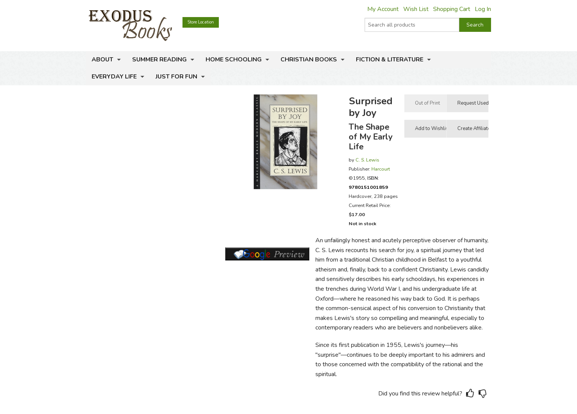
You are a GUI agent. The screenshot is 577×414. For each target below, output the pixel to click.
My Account (383, 9)
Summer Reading (159, 59)
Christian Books (309, 59)
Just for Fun (176, 76)
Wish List (416, 9)
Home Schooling (234, 59)
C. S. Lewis (367, 160)
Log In (483, 9)
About (102, 59)
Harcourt (380, 169)
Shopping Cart (451, 9)
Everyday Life (114, 76)
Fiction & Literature (389, 59)
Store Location (200, 22)
